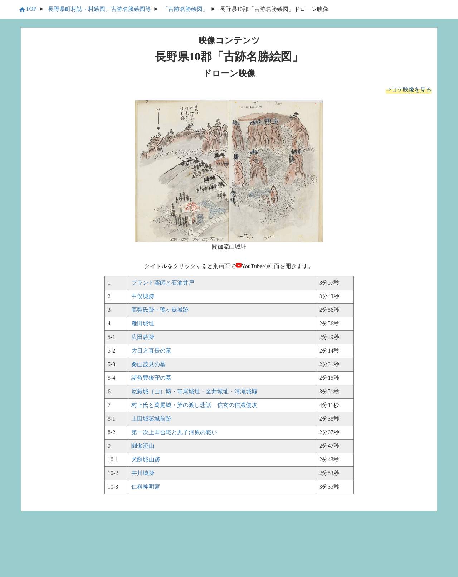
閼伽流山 (142, 446)
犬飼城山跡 (145, 459)
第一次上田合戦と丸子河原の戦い (174, 432)
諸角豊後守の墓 (151, 378)
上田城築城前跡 (151, 419)
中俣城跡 (142, 296)
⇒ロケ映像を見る (409, 90)
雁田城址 (142, 323)
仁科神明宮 (145, 487)
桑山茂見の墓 (148, 364)
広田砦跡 (142, 337)
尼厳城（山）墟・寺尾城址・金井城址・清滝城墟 (194, 391)
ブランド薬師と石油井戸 (162, 283)
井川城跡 (142, 473)
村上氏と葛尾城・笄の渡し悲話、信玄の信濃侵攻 (194, 405)
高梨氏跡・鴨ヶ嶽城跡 (160, 310)
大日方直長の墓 (151, 351)
